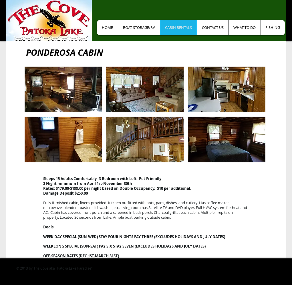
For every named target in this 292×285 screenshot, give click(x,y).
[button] (63, 89)
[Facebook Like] (117, 11)
